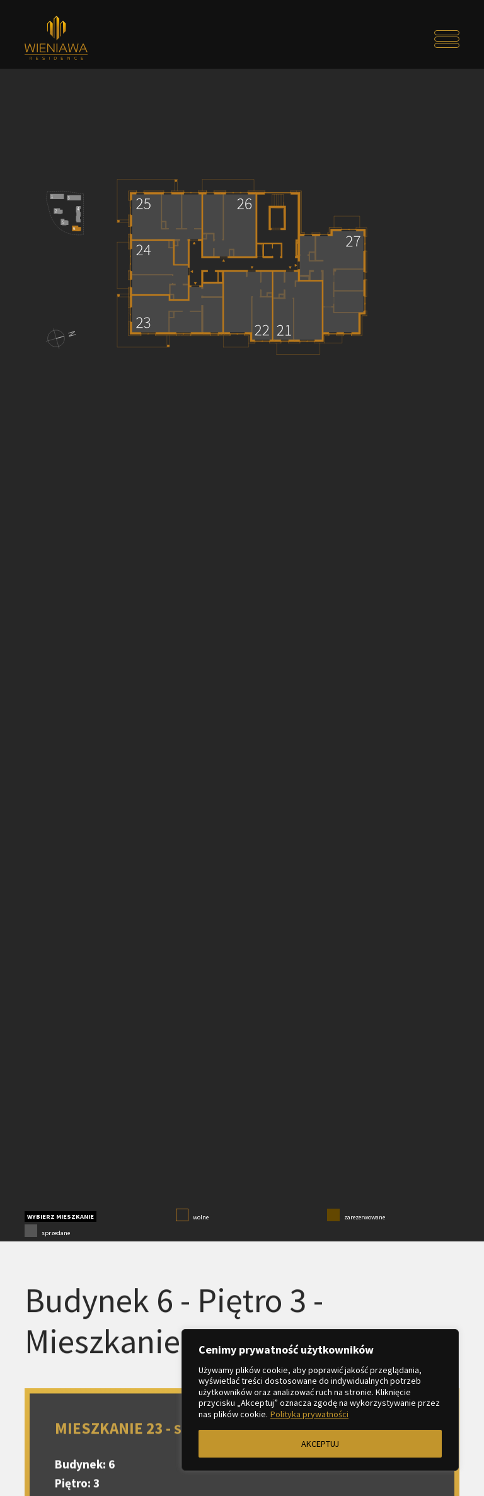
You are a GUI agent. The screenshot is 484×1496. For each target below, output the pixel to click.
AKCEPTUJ (320, 1443)
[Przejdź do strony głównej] (79, 39)
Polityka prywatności (309, 1414)
